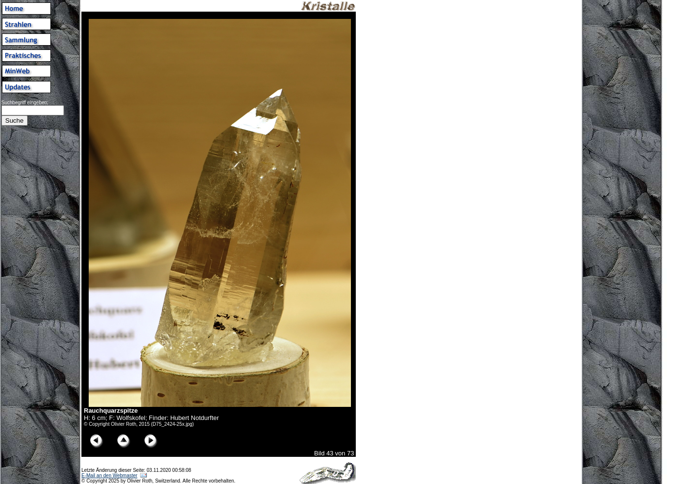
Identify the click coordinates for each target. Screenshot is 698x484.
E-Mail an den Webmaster (109, 475)
